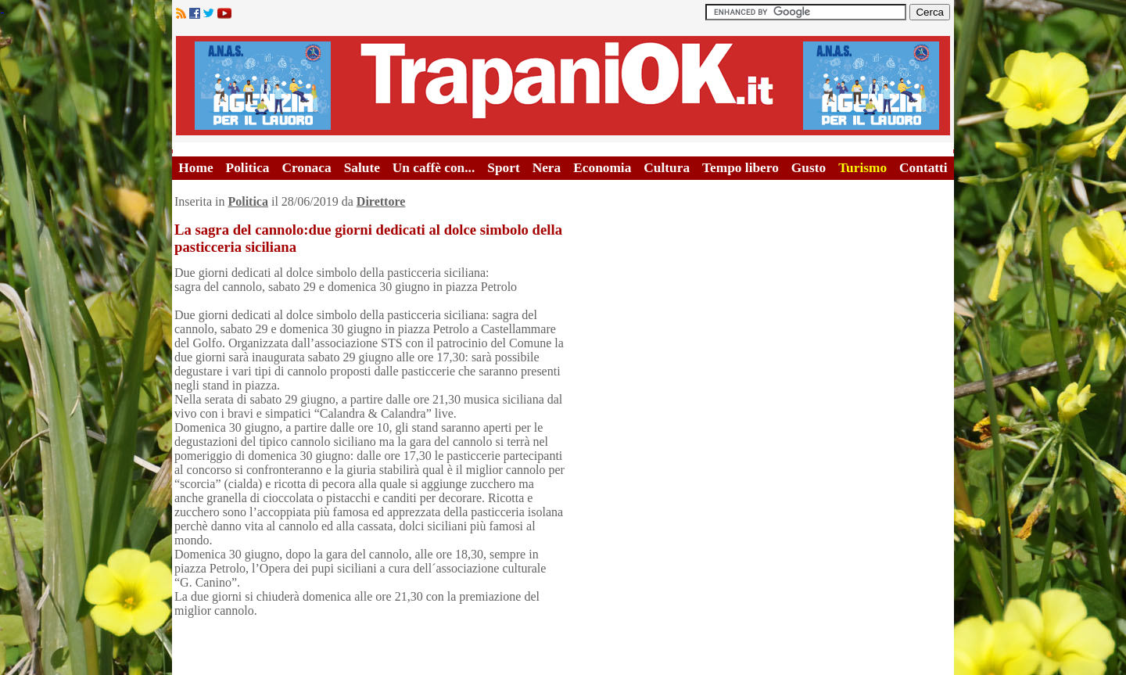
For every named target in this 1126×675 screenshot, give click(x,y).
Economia (602, 167)
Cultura (667, 167)
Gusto (808, 167)
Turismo (862, 167)
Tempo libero (740, 167)
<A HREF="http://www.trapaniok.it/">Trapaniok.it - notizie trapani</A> (563, 85)
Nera (547, 167)
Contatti (923, 167)
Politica (248, 167)
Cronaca (306, 167)
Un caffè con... (434, 167)
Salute (362, 167)
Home (195, 167)
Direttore (381, 201)
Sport (503, 167)
